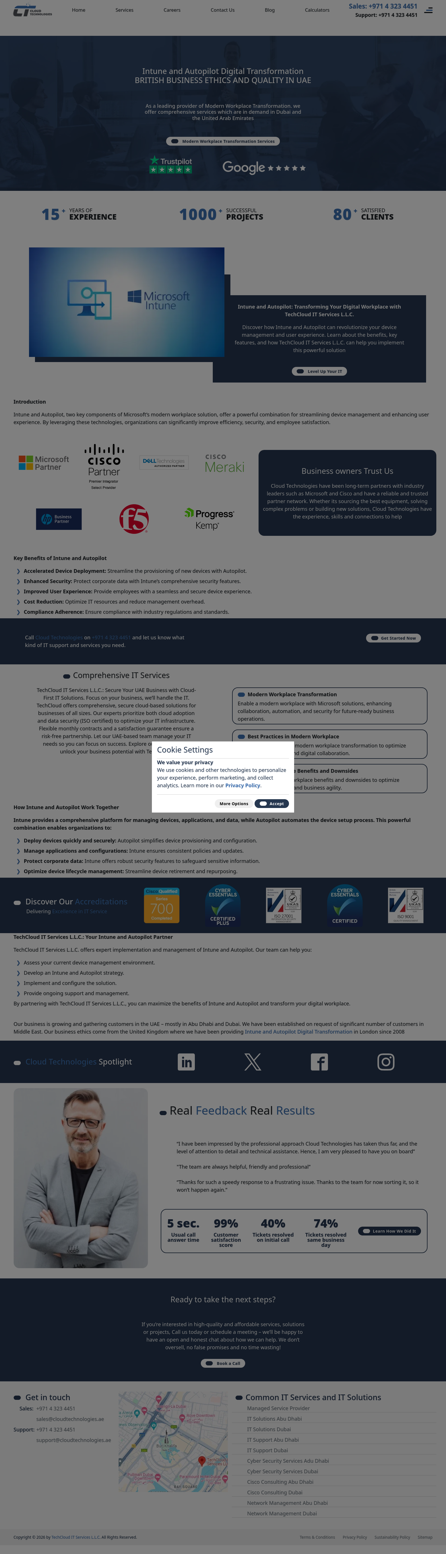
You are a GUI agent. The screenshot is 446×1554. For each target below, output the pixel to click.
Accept (269, 803)
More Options (224, 803)
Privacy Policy (242, 782)
